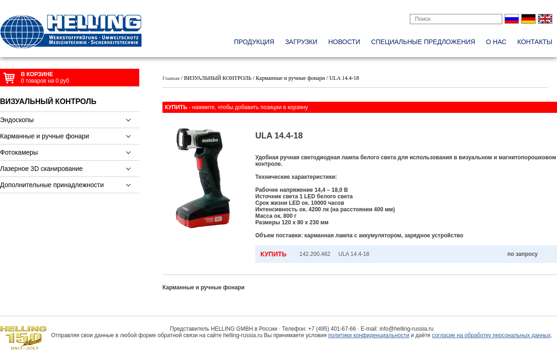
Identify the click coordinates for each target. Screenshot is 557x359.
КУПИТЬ (273, 254)
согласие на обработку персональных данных (491, 335)
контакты (534, 42)
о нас (496, 42)
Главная (171, 78)
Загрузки (301, 42)
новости (344, 42)
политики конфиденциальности (368, 335)
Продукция (254, 42)
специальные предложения (423, 42)
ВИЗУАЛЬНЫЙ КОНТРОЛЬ (48, 101)
